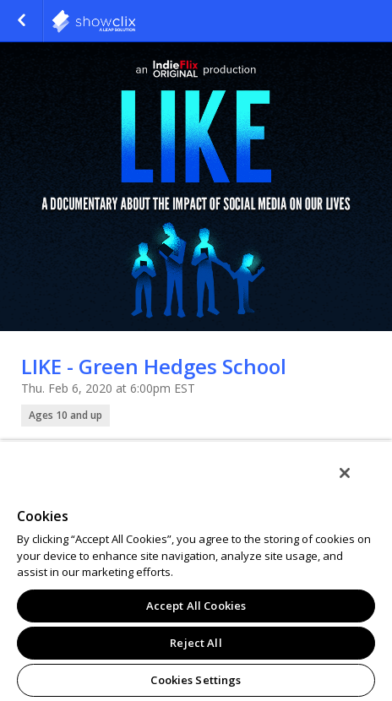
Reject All (195, 642)
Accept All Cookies (196, 605)
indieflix (135, 21)
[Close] (344, 473)
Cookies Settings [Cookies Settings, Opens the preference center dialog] (195, 679)
